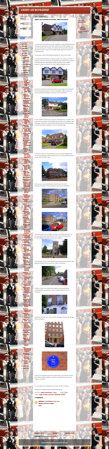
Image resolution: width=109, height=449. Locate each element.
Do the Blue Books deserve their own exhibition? (27, 326)
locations (51, 394)
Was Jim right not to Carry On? (27, 331)
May (24, 77)
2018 (23, 48)
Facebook (65, 386)
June (24, 75)
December (26, 57)
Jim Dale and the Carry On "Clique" (27, 236)
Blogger (64, 443)
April (24, 366)
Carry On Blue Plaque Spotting (27, 241)
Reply (40, 405)
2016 (23, 53)
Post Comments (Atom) (50, 436)
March (25, 368)
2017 (23, 51)
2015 (23, 55)
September (26, 67)
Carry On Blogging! (35, 10)
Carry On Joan (27, 282)
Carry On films (43, 394)
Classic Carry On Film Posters (27, 135)
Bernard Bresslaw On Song (26, 196)
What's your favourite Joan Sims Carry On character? (27, 290)
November (26, 61)
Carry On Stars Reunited (26, 110)
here (45, 48)
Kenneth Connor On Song (26, 150)
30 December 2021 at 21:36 (51, 401)
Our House (26, 138)
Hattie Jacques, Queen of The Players (26, 207)
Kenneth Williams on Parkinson (27, 310)
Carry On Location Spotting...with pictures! (27, 220)
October (26, 64)
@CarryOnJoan (54, 386)
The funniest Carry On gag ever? (27, 301)
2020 (23, 44)
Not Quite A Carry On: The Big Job (27, 130)
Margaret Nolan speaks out (27, 201)
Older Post (69, 433)
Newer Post (39, 433)
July (24, 72)
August (25, 70)
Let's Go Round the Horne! (26, 362)
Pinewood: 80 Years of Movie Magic (27, 102)
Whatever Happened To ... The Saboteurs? (27, 90)
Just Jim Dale (27, 177)
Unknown (41, 401)
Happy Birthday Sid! (26, 296)
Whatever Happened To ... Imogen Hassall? (26, 356)
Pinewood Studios (59, 394)
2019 (23, 46)
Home (55, 433)
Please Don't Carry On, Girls (26, 226)
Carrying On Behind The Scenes (27, 305)
